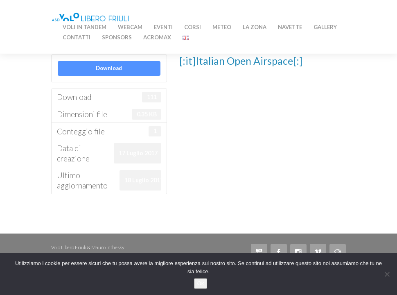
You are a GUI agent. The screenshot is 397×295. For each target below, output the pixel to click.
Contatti (76, 37)
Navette (290, 27)
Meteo (221, 27)
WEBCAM (130, 27)
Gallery (325, 27)
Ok (200, 283)
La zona (254, 27)
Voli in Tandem (84, 27)
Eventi (163, 27)
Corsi (192, 27)
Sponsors (117, 37)
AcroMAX (157, 37)
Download (109, 68)
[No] (387, 274)
